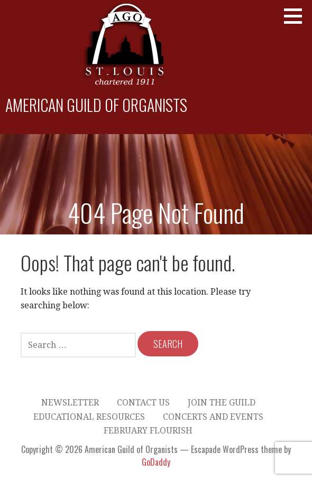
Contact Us (143, 403)
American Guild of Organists (96, 105)
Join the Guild (221, 403)
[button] (296, 16)
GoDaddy (156, 462)
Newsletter (70, 403)
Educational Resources (89, 417)
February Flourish (148, 431)
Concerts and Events (213, 417)
